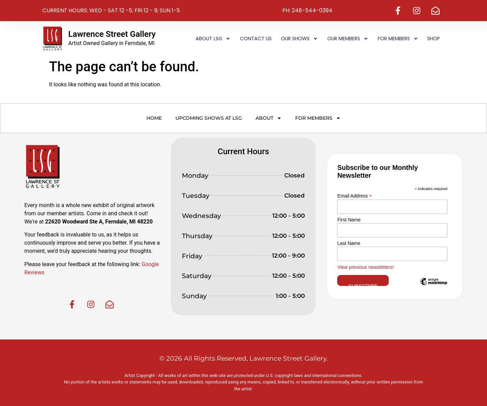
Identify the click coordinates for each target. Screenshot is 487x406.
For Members (398, 38)
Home (154, 118)
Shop (433, 38)
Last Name (348, 243)
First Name (348, 219)
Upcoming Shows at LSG (208, 118)
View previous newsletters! (365, 267)
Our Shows (299, 38)
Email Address (354, 196)
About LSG (213, 38)
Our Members (347, 38)
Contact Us (256, 38)
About (269, 118)
